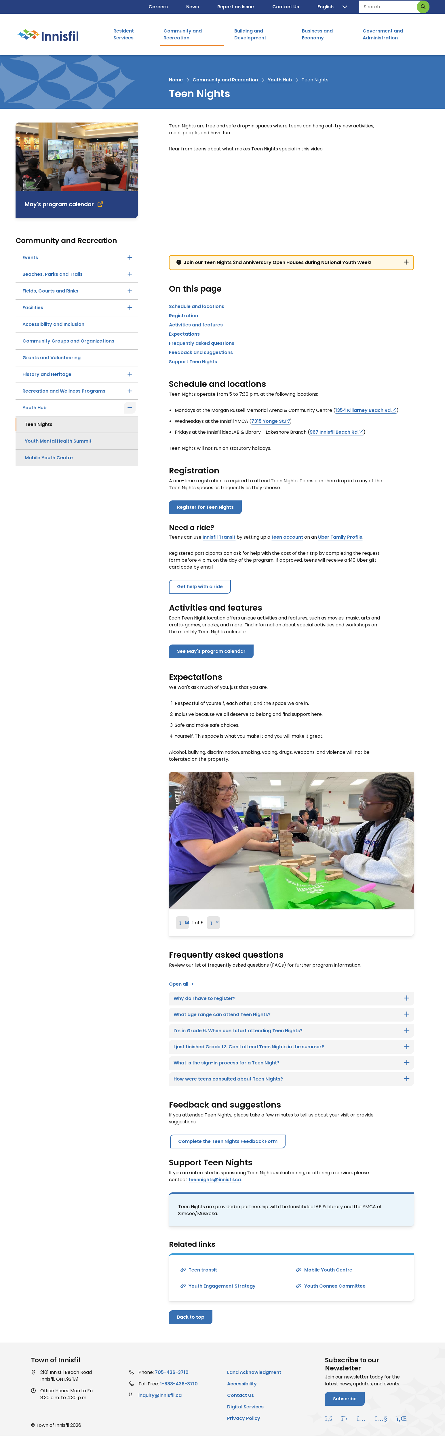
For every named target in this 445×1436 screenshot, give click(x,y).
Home (176, 80)
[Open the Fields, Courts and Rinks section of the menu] (130, 291)
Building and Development (250, 34)
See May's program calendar (211, 651)
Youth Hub (280, 80)
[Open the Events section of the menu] (130, 257)
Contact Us (285, 6)
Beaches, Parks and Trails (52, 274)
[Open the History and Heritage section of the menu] (130, 374)
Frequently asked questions (201, 343)
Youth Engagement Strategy (222, 1286)
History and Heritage (46, 374)
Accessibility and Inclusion (53, 324)
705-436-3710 (172, 1372)
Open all (178, 984)
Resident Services (123, 34)
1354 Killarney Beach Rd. (363, 410)
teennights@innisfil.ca (215, 1179)
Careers (158, 6)
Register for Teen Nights (205, 507)
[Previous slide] (182, 922)
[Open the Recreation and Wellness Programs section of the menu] (130, 391)
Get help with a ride (200, 586)
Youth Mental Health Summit (58, 441)
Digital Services (245, 1407)
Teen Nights (38, 424)
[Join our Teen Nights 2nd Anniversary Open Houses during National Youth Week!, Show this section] (291, 262)
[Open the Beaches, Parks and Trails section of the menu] (130, 274)
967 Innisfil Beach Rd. (334, 432)
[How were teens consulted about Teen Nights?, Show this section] (291, 1079)
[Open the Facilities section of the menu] (130, 307)
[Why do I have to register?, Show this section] (291, 998)
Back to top (190, 1317)
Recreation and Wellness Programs (63, 391)
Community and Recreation (182, 34)
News (192, 6)
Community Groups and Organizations (68, 341)
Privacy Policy (243, 1418)
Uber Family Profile (340, 537)
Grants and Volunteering (51, 357)
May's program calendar (59, 204)
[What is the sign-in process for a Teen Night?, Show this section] (291, 1063)
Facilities (32, 307)
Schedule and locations (196, 306)
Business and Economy (317, 34)
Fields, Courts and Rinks (50, 291)
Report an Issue (235, 6)
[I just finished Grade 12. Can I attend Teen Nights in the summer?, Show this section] (291, 1047)
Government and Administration (383, 34)
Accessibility (242, 1383)
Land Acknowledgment (254, 1372)
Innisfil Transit (219, 537)
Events (30, 257)
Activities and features (196, 325)
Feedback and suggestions (201, 352)
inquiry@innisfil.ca (160, 1395)
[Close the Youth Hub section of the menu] (130, 408)
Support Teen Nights (193, 361)
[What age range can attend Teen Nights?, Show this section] (291, 1015)
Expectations (184, 334)
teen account (287, 537)
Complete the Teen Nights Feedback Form (227, 1141)
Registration (183, 315)
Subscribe (345, 1398)
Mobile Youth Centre (49, 457)
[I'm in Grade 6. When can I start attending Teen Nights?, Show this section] (291, 1031)
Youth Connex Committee (335, 1286)
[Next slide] (213, 922)
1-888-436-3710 (179, 1383)
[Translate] (332, 6)
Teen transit (203, 1270)
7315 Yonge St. (268, 421)
